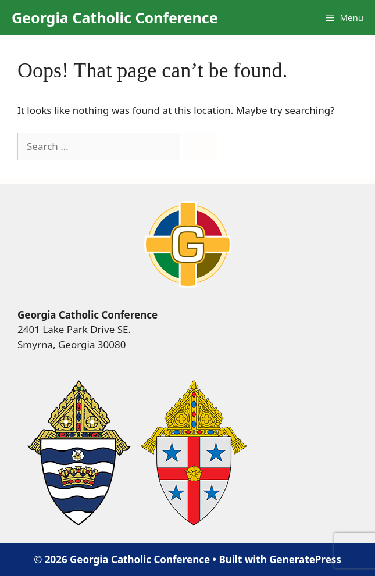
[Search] (200, 146)
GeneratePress (305, 559)
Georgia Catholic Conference (115, 17)
